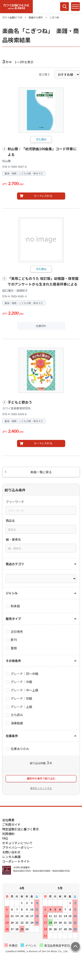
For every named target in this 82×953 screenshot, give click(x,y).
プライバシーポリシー (17, 847)
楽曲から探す (36, 17)
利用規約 (8, 833)
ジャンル (12, 593)
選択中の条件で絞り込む (41, 778)
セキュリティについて (17, 843)
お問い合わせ (11, 852)
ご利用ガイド (11, 824)
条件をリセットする (41, 788)
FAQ (5, 838)
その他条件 (13, 660)
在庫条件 (12, 736)
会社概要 (8, 820)
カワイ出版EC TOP (12, 17)
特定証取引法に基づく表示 (20, 829)
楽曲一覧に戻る (41, 472)
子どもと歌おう (20, 402)
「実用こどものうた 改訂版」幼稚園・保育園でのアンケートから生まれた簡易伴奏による (43, 281)
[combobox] (41, 510)
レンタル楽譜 (11, 856)
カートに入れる (43, 196)
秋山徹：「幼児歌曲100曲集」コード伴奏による (42, 151)
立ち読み (41, 139)
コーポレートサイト (16, 861)
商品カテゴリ (15, 564)
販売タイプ (13, 618)
